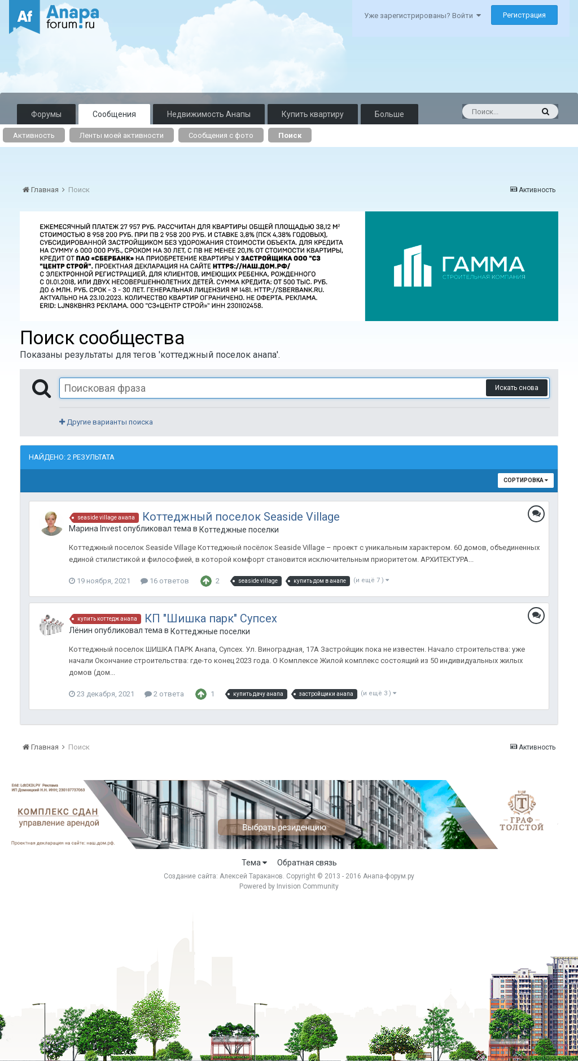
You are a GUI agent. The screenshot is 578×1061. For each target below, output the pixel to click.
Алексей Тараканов (251, 876)
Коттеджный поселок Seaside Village (241, 516)
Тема (254, 862)
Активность (34, 135)
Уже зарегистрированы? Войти (422, 15)
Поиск (289, 135)
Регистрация (524, 15)
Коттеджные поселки (239, 529)
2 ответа (164, 694)
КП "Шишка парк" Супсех (210, 618)
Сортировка (525, 480)
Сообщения (114, 114)
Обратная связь (307, 862)
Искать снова (516, 388)
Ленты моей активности (122, 135)
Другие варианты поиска (106, 422)
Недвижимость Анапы (209, 114)
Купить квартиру (313, 114)
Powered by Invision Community (289, 886)
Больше (389, 114)
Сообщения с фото (221, 135)
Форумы (46, 114)
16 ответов (165, 581)
